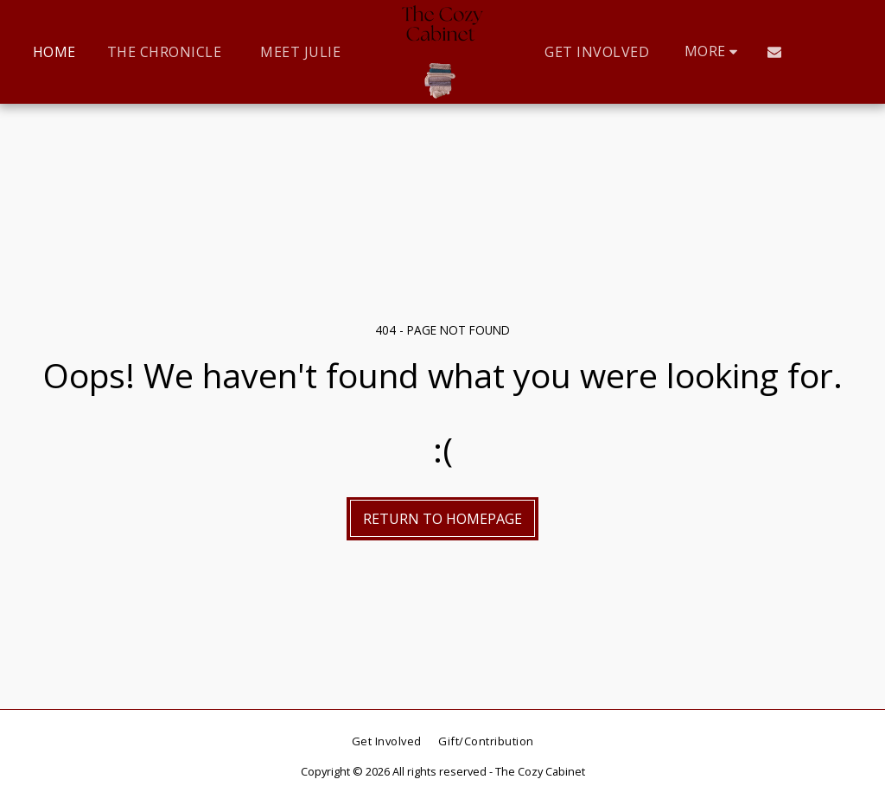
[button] (774, 52)
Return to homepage (442, 518)
